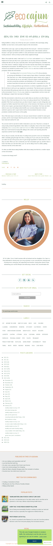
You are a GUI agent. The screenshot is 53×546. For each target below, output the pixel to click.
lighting (12, 334)
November (8, 382)
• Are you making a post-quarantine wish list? (14, 461)
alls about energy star (11, 410)
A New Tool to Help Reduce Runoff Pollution (23, 507)
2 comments (5, 162)
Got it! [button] (34, 541)
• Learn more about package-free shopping (13, 467)
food (3, 163)
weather (21, 345)
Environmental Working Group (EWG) (29, 73)
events (45, 327)
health (7, 163)
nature (38, 334)
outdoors (45, 334)
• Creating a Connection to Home (10, 482)
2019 (5, 364)
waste (10, 345)
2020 (5, 362)
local (25, 334)
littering (19, 334)
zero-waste (39, 345)
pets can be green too (11, 415)
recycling (18, 342)
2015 (5, 373)
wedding (27, 345)
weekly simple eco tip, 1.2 (12, 433)
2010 (5, 440)
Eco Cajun (14, 543)
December (8, 380)
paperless (5, 338)
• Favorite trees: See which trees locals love (13, 471)
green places (27, 330)
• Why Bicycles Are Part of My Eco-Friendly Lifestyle (15, 484)
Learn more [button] (43, 536)
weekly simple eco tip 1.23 (12, 412)
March (7, 401)
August (7, 389)
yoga (33, 345)
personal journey (15, 338)
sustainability (37, 342)
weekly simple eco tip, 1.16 (12, 421)
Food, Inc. (42, 58)
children (40, 323)
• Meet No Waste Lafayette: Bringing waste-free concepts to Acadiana (20, 469)
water (16, 77)
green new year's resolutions (13, 435)
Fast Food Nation (28, 58)
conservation (13, 327)
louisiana (32, 334)
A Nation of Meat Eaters (33, 66)
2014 (5, 376)
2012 (5, 437)
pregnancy (36, 338)
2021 (5, 360)
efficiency (29, 327)
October (7, 385)
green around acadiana (14, 330)
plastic (29, 338)
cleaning (5, 327)
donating (21, 327)
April (6, 398)
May (6, 396)
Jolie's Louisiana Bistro (14, 128)
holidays (40, 330)
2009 (5, 442)
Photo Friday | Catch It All (18, 517)
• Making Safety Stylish (8, 486)
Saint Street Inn (26, 128)
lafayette (5, 334)
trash (44, 342)
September (8, 387)
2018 (5, 366)
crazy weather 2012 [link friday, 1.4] (14, 431)
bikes (30, 323)
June (6, 394)
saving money (27, 342)
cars (35, 323)
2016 (5, 371)
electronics (37, 327)
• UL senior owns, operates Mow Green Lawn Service (16, 465)
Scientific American (28, 68)
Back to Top (47, 542)
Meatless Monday (17, 92)
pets (23, 338)
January (7, 405)
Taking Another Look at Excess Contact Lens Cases (25, 497)
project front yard (7, 342)
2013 (5, 378)
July (6, 392)
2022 (5, 357)
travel (4, 345)
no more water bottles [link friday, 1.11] (15, 424)
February (7, 403)
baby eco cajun (22, 323)
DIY (3, 323)
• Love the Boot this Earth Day (10, 463)
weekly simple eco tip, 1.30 (12, 408)
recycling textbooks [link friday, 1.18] (15, 417)
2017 (5, 369)
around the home (11, 323)
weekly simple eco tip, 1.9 (12, 426)
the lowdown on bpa (10, 419)
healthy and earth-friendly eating (14, 428)
